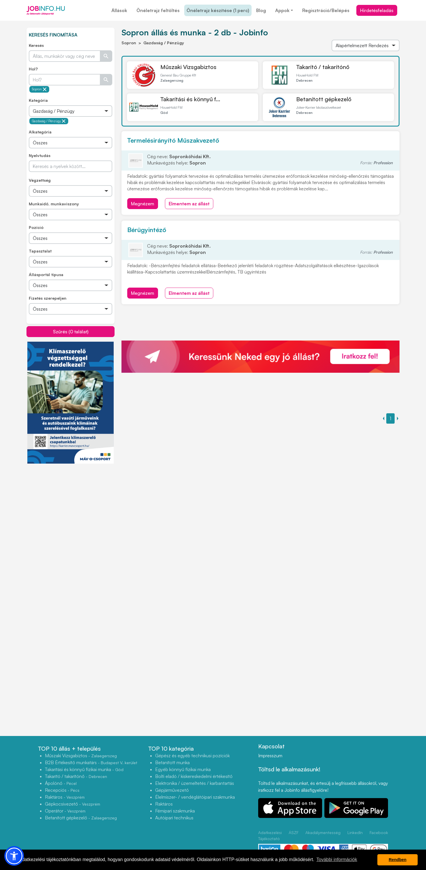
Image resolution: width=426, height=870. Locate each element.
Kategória (38, 100)
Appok (282, 10)
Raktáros (65, 797)
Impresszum (270, 755)
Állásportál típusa (46, 274)
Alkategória (40, 131)
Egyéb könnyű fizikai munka (183, 769)
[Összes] (70, 111)
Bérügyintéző (146, 230)
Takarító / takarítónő (322, 66)
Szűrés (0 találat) (70, 331)
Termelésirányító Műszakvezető (173, 140)
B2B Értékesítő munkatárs (91, 762)
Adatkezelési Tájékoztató (270, 835)
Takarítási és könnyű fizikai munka (84, 769)
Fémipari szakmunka (175, 811)
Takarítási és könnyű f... (190, 99)
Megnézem (142, 203)
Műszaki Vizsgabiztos (188, 66)
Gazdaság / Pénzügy (49, 121)
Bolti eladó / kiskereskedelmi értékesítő (194, 776)
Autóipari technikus (174, 818)
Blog (261, 10)
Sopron (39, 89)
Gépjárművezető (172, 790)
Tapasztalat (40, 250)
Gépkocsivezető (72, 804)
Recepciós (62, 790)
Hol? (33, 68)
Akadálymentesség (323, 832)
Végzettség (40, 180)
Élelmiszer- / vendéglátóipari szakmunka (195, 797)
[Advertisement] (70, 504)
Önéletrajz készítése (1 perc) (218, 10)
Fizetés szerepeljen (47, 298)
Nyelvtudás (39, 155)
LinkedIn (355, 832)
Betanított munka (172, 762)
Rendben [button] (397, 859)
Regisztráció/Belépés (325, 10)
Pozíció (36, 227)
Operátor (65, 811)
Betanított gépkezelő (323, 99)
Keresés (36, 45)
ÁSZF (293, 832)
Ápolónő (61, 783)
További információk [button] (336, 859)
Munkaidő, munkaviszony (54, 203)
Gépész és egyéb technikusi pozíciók (192, 755)
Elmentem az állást (189, 203)
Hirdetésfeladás (376, 10)
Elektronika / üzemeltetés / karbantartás (194, 783)
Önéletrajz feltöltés (158, 10)
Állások (119, 10)
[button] (14, 856)
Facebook (379, 832)
